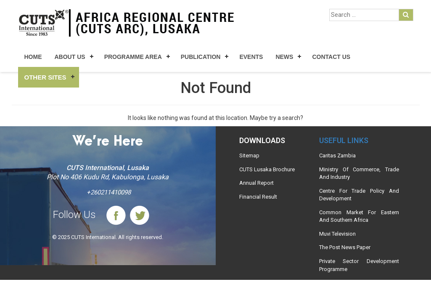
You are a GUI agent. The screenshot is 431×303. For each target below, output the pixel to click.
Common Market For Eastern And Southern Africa (359, 216)
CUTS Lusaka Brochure (267, 169)
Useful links (343, 140)
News (284, 56)
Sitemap (249, 155)
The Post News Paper (344, 247)
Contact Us (331, 56)
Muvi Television (337, 234)
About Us (70, 56)
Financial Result (258, 197)
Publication (201, 56)
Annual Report (256, 183)
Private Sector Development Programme (359, 265)
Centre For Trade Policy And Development (359, 195)
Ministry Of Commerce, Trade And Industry (359, 173)
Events (251, 56)
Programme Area (133, 56)
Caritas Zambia (337, 155)
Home (33, 56)
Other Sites (45, 77)
